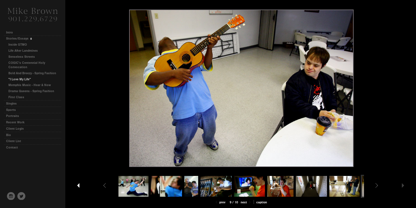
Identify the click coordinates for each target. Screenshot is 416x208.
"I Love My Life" (19, 79)
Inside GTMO (17, 45)
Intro (9, 32)
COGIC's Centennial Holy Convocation (26, 65)
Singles (11, 103)
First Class (16, 97)
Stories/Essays (19, 38)
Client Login (15, 129)
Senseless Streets (21, 57)
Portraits (12, 116)
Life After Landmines (23, 51)
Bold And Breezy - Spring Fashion (32, 73)
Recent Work (15, 122)
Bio (8, 135)
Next (246, 202)
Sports (11, 110)
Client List (13, 141)
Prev (220, 202)
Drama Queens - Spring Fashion (31, 91)
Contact (12, 147)
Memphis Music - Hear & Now (29, 85)
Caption (261, 202)
